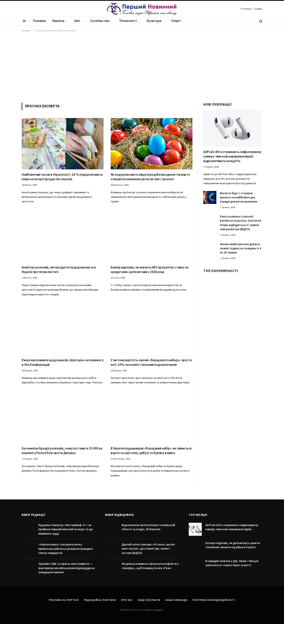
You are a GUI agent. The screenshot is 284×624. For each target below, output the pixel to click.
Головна (39, 20)
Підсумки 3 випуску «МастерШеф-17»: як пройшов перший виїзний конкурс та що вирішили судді (65, 529)
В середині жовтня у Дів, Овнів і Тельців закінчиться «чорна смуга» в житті (231, 563)
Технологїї (128, 20)
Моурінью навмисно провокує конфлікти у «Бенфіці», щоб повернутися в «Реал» (150, 566)
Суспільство (99, 20)
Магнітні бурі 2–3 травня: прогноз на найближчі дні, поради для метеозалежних (238, 197)
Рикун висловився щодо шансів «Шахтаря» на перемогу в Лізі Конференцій (63, 362)
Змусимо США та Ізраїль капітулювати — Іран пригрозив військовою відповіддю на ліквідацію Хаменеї (66, 568)
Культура (154, 20)
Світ (77, 20)
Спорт (176, 20)
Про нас (127, 600)
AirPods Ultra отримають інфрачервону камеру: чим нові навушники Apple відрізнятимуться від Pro (232, 156)
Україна (58, 20)
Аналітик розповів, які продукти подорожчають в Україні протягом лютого (59, 269)
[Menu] (24, 21)
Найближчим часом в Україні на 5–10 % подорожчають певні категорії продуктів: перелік (62, 177)
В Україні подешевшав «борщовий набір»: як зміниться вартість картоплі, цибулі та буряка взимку (151, 450)
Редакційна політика (100, 600)
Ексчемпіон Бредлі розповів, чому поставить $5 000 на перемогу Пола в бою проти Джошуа (62, 450)
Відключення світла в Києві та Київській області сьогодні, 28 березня (148, 527)
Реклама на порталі (64, 600)
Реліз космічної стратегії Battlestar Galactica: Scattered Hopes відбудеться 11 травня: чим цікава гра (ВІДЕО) (240, 223)
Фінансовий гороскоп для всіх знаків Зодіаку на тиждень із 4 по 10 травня (240, 248)
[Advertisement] (142, 66)
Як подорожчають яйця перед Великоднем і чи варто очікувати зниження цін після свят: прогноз (150, 177)
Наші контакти (149, 600)
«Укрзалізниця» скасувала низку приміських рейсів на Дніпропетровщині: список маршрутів (65, 548)
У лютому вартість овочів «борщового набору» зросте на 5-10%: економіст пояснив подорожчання (151, 362)
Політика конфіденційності (213, 600)
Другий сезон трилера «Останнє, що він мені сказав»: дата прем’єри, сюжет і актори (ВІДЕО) (148, 548)
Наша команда (176, 600)
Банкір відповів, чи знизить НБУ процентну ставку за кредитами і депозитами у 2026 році (149, 269)
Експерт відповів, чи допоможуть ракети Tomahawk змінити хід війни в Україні (232, 545)
